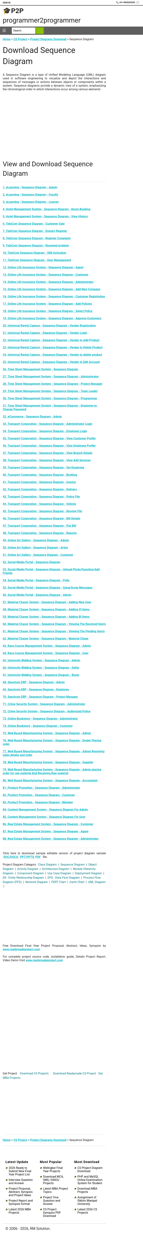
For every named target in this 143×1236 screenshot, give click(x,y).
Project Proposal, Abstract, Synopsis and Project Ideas (21, 1192)
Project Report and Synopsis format (21, 1202)
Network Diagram (37, 882)
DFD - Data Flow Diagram (63, 877)
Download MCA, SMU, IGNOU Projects (53, 1180)
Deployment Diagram (88, 873)
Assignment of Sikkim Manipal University (87, 1201)
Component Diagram (31, 873)
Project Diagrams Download (48, 39)
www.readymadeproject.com (21, 949)
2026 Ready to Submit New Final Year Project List (20, 1171)
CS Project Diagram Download (89, 1169)
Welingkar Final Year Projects (53, 1169)
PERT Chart (59, 882)
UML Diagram (96, 882)
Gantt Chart (77, 882)
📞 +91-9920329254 (126, 2)
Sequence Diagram (72, 864)
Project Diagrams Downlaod (48, 1140)
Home (7, 39)
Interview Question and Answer (21, 1181)
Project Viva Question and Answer (51, 1201)
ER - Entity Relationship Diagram (24, 877)
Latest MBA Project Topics (55, 1190)
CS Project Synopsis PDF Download (52, 1213)
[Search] (23, 30)
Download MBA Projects (87, 1190)
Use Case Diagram (59, 873)
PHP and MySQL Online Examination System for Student (89, 1180)
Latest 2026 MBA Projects (20, 1211)
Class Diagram (47, 864)
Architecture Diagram (55, 869)
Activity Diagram (28, 869)
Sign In (6, 2)
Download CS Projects (34, 1073)
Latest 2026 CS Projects (87, 1211)
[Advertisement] (54, 129)
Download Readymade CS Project (74, 1073)
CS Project (20, 39)
